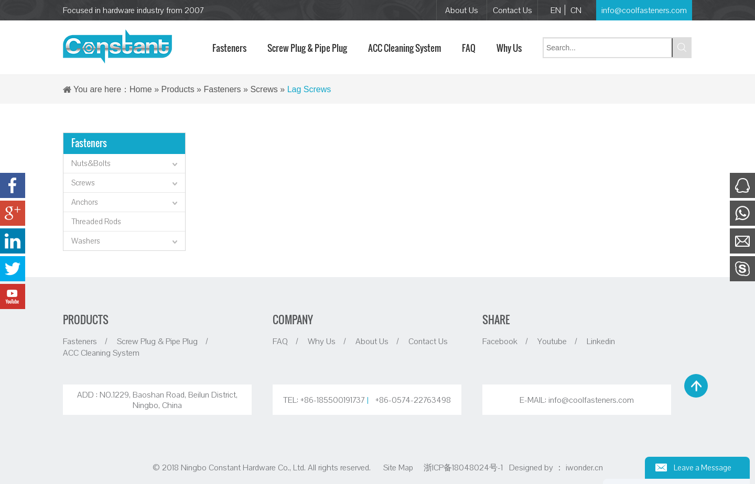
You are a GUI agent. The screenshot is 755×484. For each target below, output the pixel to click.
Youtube (552, 341)
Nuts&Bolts (125, 164)
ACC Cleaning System (101, 352)
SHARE (496, 319)
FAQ (280, 341)
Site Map (398, 467)
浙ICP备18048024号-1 (464, 467)
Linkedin (601, 341)
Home (141, 89)
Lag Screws (309, 89)
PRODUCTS (86, 319)
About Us (461, 10)
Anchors (125, 203)
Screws (263, 89)
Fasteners (222, 89)
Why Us (322, 341)
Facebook (499, 341)
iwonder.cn (584, 467)
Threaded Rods (96, 221)
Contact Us (512, 10)
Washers (125, 242)
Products (178, 89)
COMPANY (293, 319)
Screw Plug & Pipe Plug (157, 341)
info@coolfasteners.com (644, 10)
